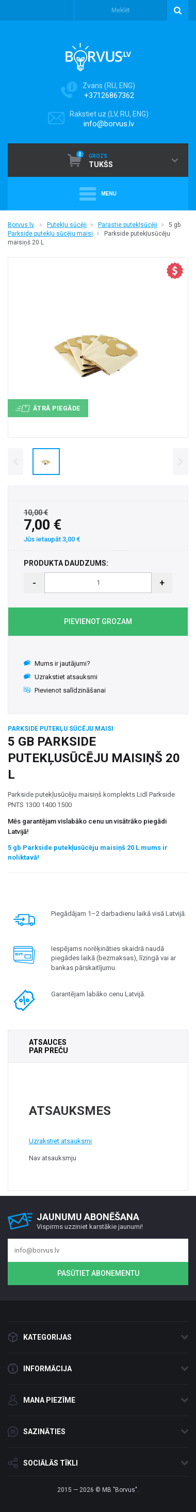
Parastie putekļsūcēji (127, 224)
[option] (45, 461)
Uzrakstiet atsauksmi (60, 677)
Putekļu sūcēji (67, 224)
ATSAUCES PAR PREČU (48, 1046)
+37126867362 (109, 95)
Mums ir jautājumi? (57, 663)
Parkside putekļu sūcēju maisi (50, 233)
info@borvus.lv (109, 123)
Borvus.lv (21, 224)
